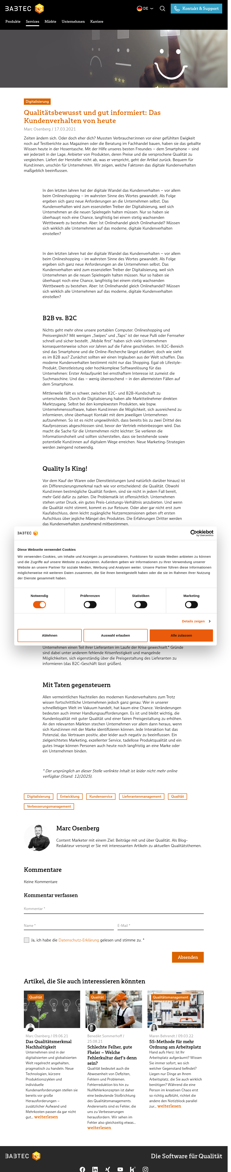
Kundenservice (100, 796)
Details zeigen (193, 621)
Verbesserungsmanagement (49, 806)
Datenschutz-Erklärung (79, 940)
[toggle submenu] (12, 21)
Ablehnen (49, 635)
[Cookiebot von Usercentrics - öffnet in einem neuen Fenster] (193, 533)
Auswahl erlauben (115, 635)
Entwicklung (69, 796)
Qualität (177, 796)
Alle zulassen (181, 635)
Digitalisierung (38, 796)
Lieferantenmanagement (141, 796)
